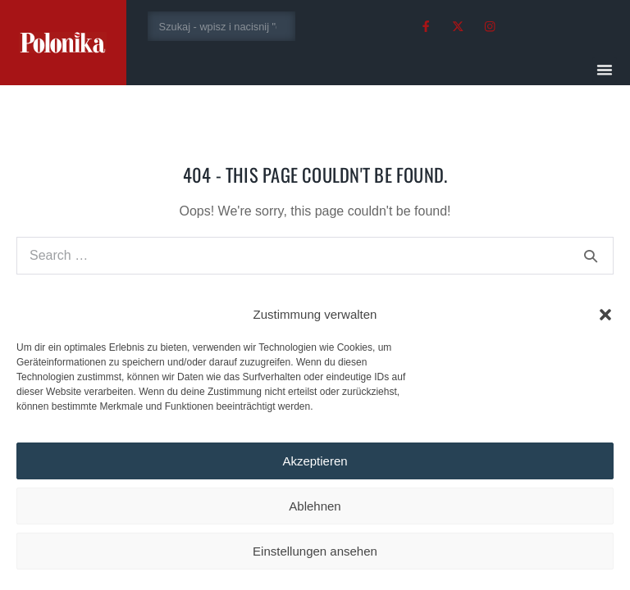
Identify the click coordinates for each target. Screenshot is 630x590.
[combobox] (222, 26)
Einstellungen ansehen (315, 551)
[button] (605, 314)
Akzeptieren (314, 461)
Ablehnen (314, 506)
